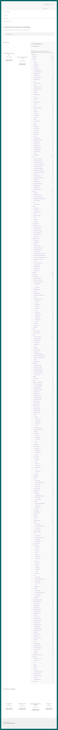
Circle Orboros (36, 208)
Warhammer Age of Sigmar (37, 599)
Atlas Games (36, 64)
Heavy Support (37, 439)
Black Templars (36, 444)
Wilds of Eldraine (37, 268)
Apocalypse (36, 431)
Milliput (35, 291)
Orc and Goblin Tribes (37, 397)
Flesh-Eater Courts (37, 613)
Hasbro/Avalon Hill (37, 102)
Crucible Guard (36, 660)
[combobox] (29, 18)
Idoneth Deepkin (37, 622)
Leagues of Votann (37, 520)
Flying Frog (36, 90)
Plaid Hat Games (37, 128)
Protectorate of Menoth (38, 671)
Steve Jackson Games (37, 147)
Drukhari (35, 478)
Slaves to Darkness (37, 643)
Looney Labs (36, 117)
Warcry (34, 380)
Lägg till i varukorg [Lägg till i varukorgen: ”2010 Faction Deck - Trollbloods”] (9, 60)
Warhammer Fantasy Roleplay (39, 357)
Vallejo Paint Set (36, 187)
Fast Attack (37, 418)
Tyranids (35, 588)
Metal (36, 310)
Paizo (35, 122)
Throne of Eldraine (37, 264)
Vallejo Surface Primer (37, 189)
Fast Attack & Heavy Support (40, 482)
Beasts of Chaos (36, 603)
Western (35, 359)
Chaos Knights (36, 456)
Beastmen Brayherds (37, 387)
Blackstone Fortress (37, 446)
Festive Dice (37, 306)
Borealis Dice (37, 300)
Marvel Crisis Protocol (37, 194)
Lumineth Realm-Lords (38, 628)
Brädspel (34, 58)
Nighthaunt (36, 632)
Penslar (34, 329)
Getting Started (37, 420)
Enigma (35, 85)
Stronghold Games (37, 151)
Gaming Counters (37, 289)
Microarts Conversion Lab (38, 196)
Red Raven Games (37, 138)
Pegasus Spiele (36, 126)
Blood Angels (37, 546)
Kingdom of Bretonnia (37, 395)
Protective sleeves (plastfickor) (39, 295)
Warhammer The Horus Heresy (38, 654)
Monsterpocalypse (37, 200)
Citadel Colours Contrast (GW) (39, 164)
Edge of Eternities (37, 245)
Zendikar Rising (36, 270)
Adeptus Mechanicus (37, 410)
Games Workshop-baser (38, 370)
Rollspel (34, 334)
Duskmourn (36, 244)
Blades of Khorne (37, 605)
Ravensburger (36, 134)
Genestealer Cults (37, 490)
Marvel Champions (37, 234)
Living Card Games (36, 225)
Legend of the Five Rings (38, 230)
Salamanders (37, 567)
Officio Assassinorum (37, 531)
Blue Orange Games (37, 69)
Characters (37, 459)
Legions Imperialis (36, 223)
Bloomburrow (36, 240)
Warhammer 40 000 (36, 404)
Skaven (35, 641)
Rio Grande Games (37, 141)
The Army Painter (37, 333)
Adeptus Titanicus (37, 412)
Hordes (34, 206)
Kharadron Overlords (37, 624)
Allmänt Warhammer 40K (38, 429)
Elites (36, 416)
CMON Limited (36, 75)
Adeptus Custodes (37, 408)
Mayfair (35, 119)
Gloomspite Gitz (37, 616)
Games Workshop (37, 94)
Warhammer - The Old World (37, 382)
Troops (36, 425)
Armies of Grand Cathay (38, 386)
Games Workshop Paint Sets (38, 177)
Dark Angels (37, 550)
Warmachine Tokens (37, 679)
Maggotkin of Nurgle (37, 630)
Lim (35, 285)
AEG (34, 60)
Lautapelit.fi (36, 111)
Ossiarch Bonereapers (37, 637)
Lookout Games (36, 115)
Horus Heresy (36, 509)
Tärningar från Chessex (38, 298)
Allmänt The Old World (38, 384)
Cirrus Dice (37, 302)
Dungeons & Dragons (37, 338)
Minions (35, 213)
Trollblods (35, 221)
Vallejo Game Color (37, 181)
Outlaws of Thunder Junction (39, 259)
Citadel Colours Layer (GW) (38, 168)
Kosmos (35, 109)
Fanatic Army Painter (37, 175)
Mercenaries (36, 669)
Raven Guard (37, 565)
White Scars (37, 573)
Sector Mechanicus (37, 543)
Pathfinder (36, 348)
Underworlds (36, 652)
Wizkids (35, 153)
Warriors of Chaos (37, 401)
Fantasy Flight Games (37, 88)
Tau (34, 575)
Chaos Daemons (36, 448)
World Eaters (36, 597)
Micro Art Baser (37, 374)
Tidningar (34, 376)
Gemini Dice (37, 308)
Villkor (4, 723)
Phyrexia (35, 261)
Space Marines (36, 544)
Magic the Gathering (36, 238)
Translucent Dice (38, 319)
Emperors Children (37, 488)
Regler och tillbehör (37, 215)
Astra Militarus (36, 433)
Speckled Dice (37, 317)
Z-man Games (36, 155)
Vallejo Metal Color (37, 185)
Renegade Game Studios (38, 139)
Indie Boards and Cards (37, 107)
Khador (35, 668)
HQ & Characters (38, 423)
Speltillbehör (37, 287)
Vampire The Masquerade (38, 353)
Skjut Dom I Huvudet (37, 350)
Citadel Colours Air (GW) (38, 160)
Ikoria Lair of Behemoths (38, 247)
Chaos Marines (36, 457)
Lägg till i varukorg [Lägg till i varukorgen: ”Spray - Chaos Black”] (9, 708)
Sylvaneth (35, 650)
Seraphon (35, 639)
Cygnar (35, 664)
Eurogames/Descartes (37, 86)
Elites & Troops (37, 480)
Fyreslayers (36, 615)
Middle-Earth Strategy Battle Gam (39, 198)
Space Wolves (37, 569)
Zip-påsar (35, 327)
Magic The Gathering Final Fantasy (39, 253)
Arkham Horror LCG (37, 228)
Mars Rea (34, 272)
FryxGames (36, 92)
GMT (35, 96)
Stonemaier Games (37, 149)
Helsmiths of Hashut (37, 620)
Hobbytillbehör (37, 283)
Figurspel (34, 191)
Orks (35, 533)
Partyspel (35, 124)
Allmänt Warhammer (37, 601)
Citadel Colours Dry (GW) (38, 166)
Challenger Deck (36, 242)
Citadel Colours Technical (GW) (39, 172)
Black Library (35, 54)
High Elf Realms (36, 393)
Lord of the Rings (37, 251)
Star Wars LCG (36, 236)
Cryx (34, 662)
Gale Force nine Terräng (38, 367)
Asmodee (35, 62)
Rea (34, 136)
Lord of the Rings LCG (37, 232)
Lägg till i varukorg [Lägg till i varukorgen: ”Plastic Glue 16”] (49, 708)
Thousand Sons (37, 471)
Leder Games (36, 113)
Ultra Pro (35, 323)
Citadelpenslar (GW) (37, 331)
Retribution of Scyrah (37, 675)
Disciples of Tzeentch (37, 611)
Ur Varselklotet (36, 351)
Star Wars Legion (37, 204)
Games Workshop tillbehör (38, 281)
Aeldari (35, 414)
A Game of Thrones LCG (38, 227)
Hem (4, 21)
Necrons (35, 522)
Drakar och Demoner (37, 336)
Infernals (35, 666)
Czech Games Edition (37, 77)
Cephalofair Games (37, 73)
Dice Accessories (38, 304)
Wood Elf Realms (37, 403)
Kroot (36, 584)
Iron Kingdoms (36, 342)
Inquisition (36, 514)
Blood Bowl (35, 56)
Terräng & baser (35, 363)
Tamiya (35, 297)
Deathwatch (36, 476)
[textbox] (29, 18)
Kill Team (35, 518)
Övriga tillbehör (35, 276)
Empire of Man (36, 391)
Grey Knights (36, 491)
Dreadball (35, 192)
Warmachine (35, 656)
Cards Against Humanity (38, 71)
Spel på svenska (36, 143)
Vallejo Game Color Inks (38, 183)
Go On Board (36, 98)
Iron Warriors (36, 516)
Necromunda (35, 274)
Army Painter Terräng (37, 365)
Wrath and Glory (36, 361)
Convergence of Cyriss (37, 658)
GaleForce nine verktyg (38, 280)
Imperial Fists (37, 562)
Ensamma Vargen (37, 340)
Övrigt (35, 346)
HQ (35, 440)
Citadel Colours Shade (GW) (38, 170)
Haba (35, 100)
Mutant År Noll (36, 344)
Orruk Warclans (36, 635)
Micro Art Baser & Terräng (38, 372)
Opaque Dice (37, 312)
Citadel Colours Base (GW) (38, 162)
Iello (35, 105)
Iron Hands (37, 563)
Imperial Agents (36, 510)
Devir (35, 81)
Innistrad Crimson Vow (38, 249)
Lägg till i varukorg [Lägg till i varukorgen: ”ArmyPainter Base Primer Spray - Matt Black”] (35, 709)
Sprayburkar (36, 179)
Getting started (37, 465)
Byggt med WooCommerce (10, 723)
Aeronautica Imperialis (38, 427)
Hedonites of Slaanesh (37, 618)
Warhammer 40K (37, 266)
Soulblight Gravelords (37, 647)
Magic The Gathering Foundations (39, 255)
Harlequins (36, 501)
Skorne (35, 217)
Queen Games (36, 132)
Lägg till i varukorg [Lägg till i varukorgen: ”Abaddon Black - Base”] (22, 708)
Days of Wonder (36, 79)
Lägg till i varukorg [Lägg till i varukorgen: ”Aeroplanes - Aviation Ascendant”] (22, 64)
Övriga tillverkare (37, 121)
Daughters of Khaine (37, 609)
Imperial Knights (37, 512)
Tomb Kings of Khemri (38, 399)
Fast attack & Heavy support (40, 537)
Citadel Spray (36, 174)
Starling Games (36, 145)
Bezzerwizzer (36, 68)
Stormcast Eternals (37, 649)
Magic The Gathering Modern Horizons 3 (40, 257)
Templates (36, 219)
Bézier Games (36, 66)
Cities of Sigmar (36, 607)
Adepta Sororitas (37, 406)
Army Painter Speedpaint (38, 158)
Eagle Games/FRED (37, 83)
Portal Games (36, 130)
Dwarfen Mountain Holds (38, 389)
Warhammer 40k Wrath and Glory (39, 355)
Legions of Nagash (37, 626)
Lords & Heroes (35, 681)
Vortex (36, 321)
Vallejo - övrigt (36, 325)
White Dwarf (36, 378)
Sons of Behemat (37, 645)
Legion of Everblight (37, 211)
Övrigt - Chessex (38, 314)
